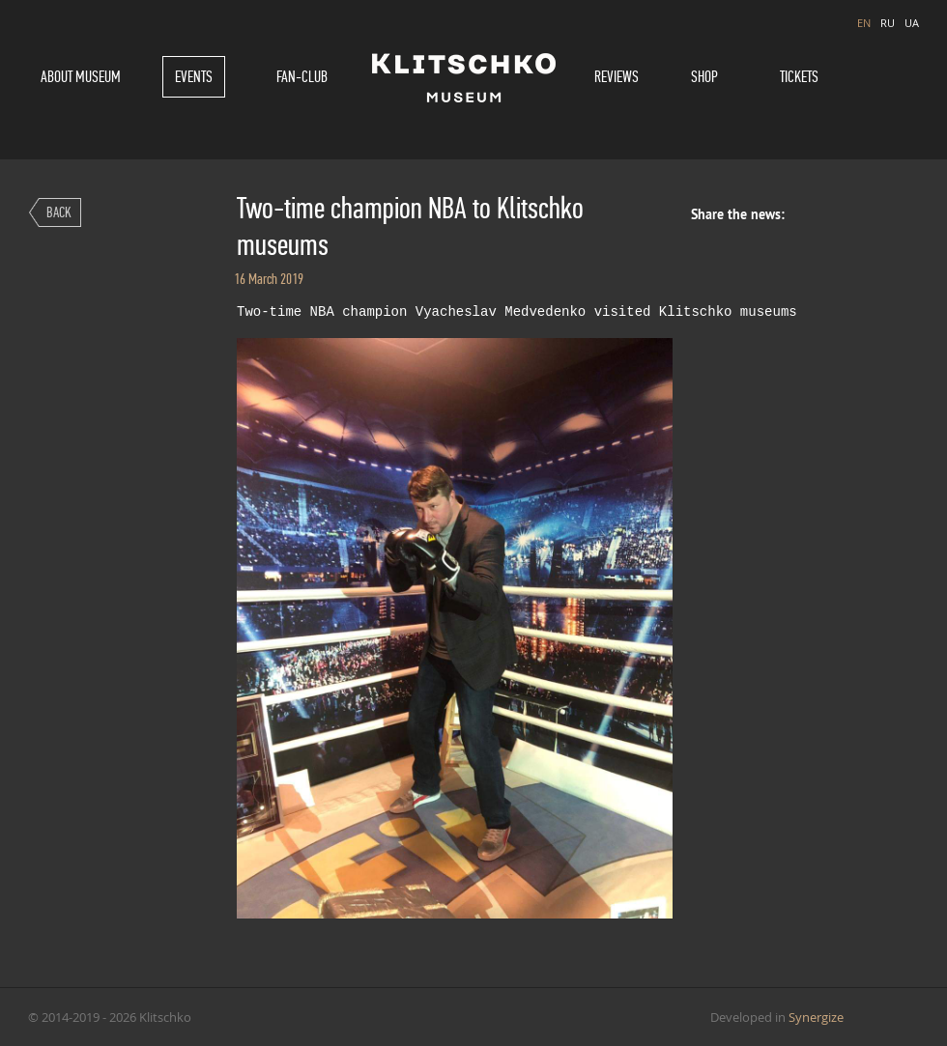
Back (59, 212)
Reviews (616, 77)
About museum (81, 77)
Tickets (799, 77)
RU (887, 22)
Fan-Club (302, 77)
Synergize (816, 1017)
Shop (704, 77)
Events (194, 77)
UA (911, 22)
